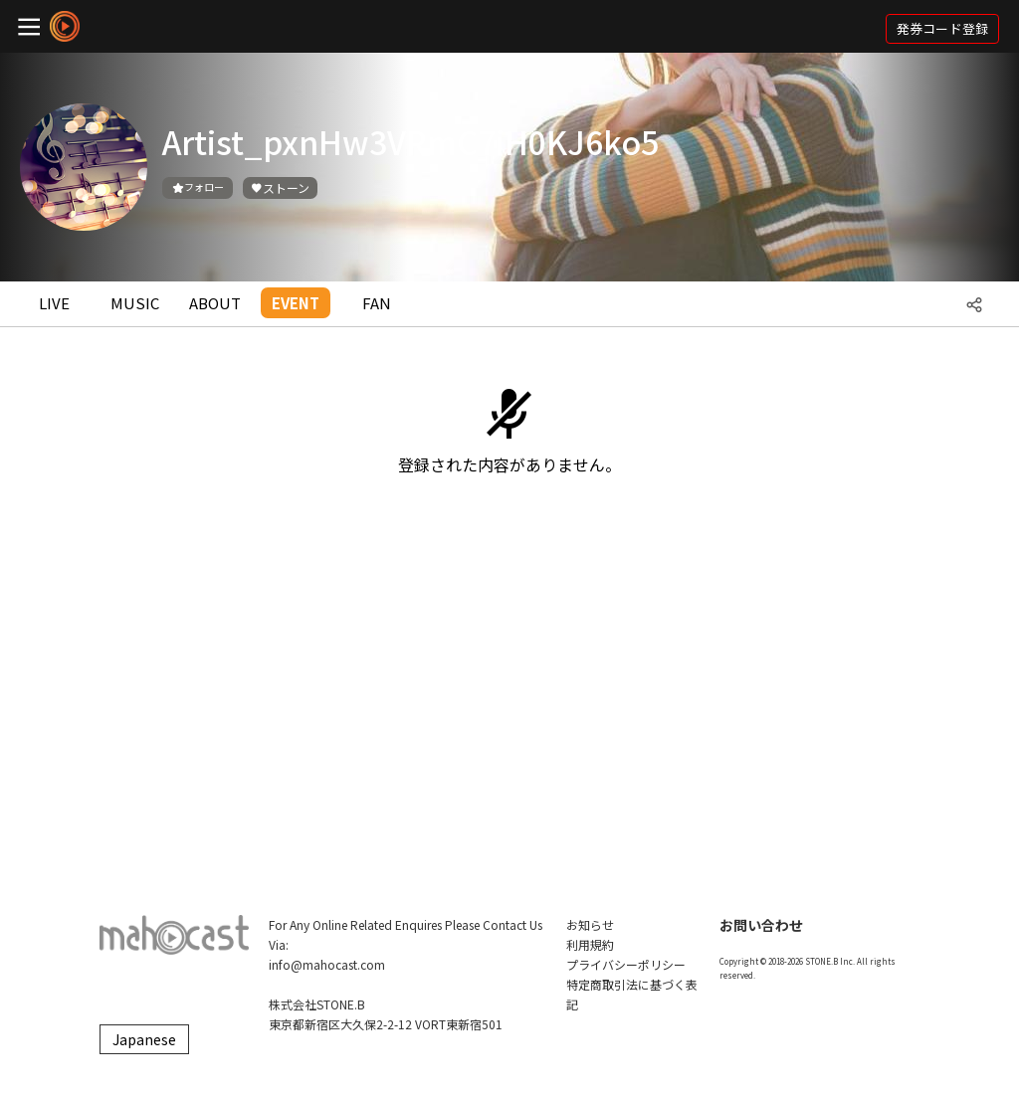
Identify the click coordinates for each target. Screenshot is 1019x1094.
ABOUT (215, 302)
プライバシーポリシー (626, 964)
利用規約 (590, 944)
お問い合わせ (761, 925)
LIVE (54, 302)
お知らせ (590, 924)
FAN (376, 302)
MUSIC (134, 302)
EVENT (295, 302)
